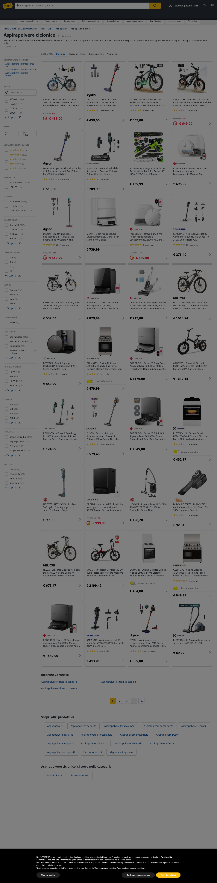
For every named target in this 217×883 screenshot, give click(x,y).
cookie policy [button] (125, 866)
